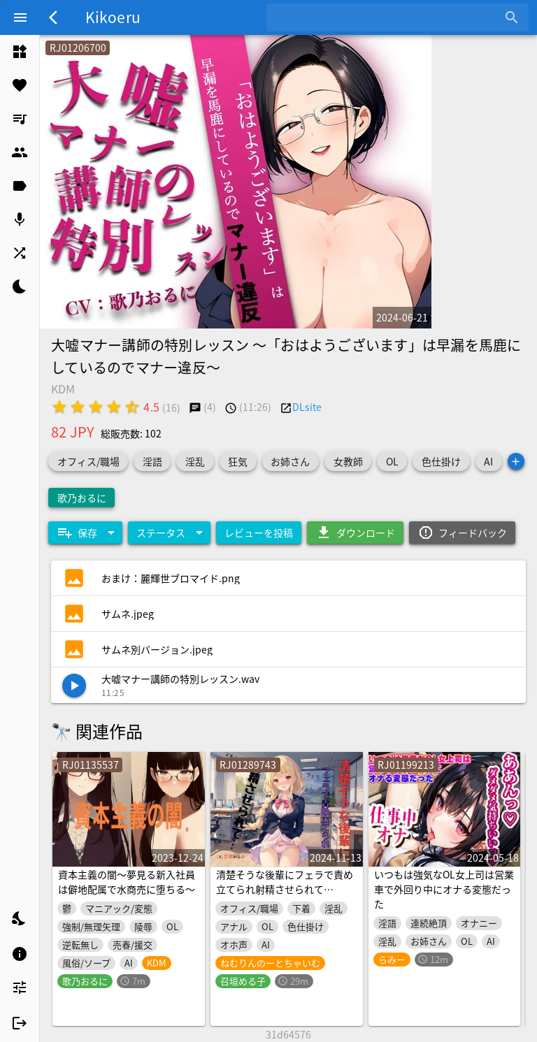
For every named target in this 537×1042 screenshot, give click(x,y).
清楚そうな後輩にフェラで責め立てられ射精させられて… (284, 881)
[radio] (59, 406)
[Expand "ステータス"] (169, 532)
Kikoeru (113, 16)
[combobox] (387, 17)
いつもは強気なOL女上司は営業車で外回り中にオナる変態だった (444, 889)
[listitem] (19, 51)
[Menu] (20, 17)
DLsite (307, 407)
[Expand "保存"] (85, 532)
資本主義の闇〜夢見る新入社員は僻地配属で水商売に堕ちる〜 (126, 881)
